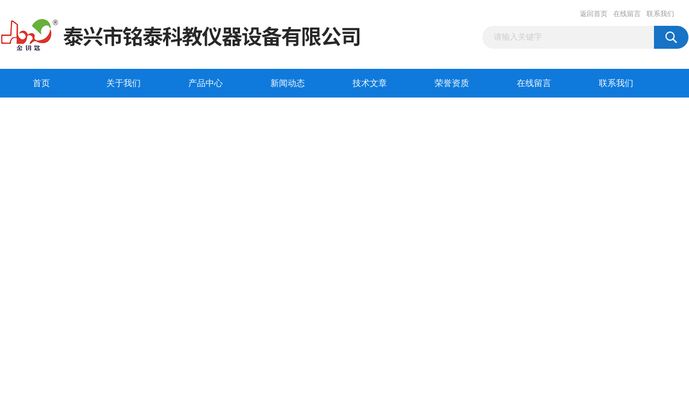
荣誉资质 (452, 83)
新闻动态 (287, 83)
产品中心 (205, 83)
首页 (41, 83)
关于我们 (123, 83)
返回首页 (593, 14)
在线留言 (627, 14)
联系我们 (660, 14)
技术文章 (370, 83)
